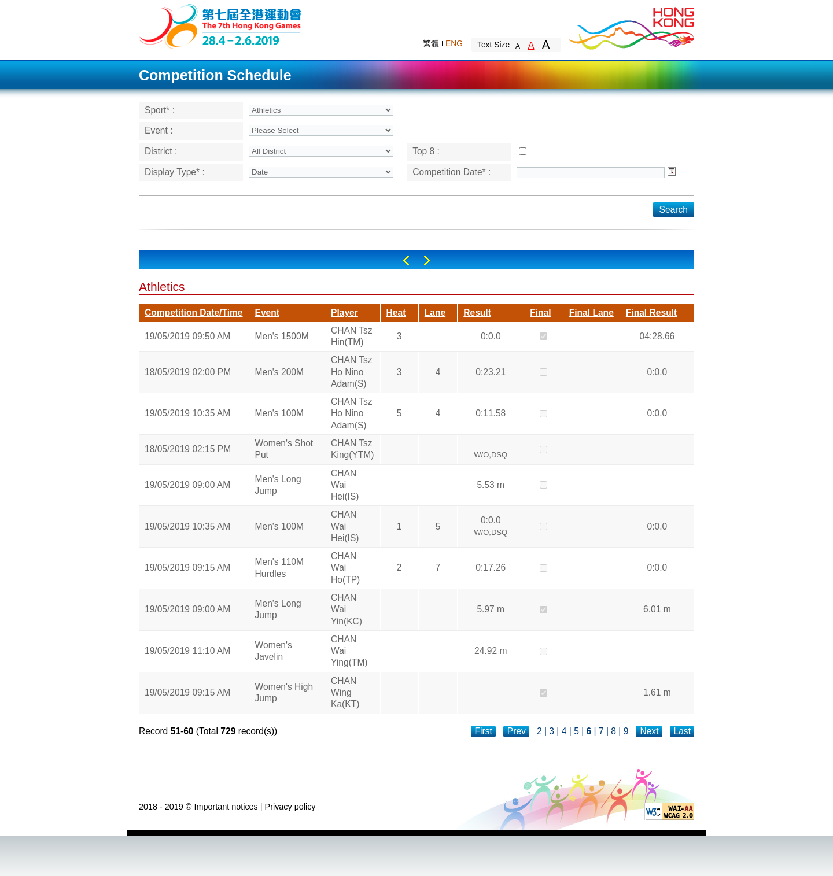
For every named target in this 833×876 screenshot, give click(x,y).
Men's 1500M (282, 336)
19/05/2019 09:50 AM (187, 336)
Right (426, 260)
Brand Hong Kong (630, 26)
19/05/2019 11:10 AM (187, 651)
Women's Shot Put (284, 449)
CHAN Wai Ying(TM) (349, 651)
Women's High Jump (284, 692)
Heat (396, 312)
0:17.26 (491, 567)
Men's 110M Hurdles (279, 567)
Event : (159, 130)
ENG (454, 43)
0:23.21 (491, 372)
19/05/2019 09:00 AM (187, 485)
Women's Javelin (273, 650)
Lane (435, 312)
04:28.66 (657, 336)
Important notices (225, 806)
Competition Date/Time (194, 312)
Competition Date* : (451, 172)
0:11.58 (491, 413)
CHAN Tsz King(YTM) (352, 449)
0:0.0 (491, 336)
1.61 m (657, 692)
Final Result (651, 312)
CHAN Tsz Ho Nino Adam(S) (352, 372)
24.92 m (490, 651)
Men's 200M (279, 372)
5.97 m (490, 609)
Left (406, 260)
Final (540, 312)
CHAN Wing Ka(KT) (345, 692)
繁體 (431, 43)
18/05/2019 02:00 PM (188, 372)
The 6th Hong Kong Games (221, 25)
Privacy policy (290, 806)
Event (267, 312)
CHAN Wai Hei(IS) (345, 485)
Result (477, 312)
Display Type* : (175, 172)
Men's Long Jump (278, 485)
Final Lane (591, 312)
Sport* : (160, 110)
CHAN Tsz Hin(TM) (352, 336)
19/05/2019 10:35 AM (187, 413)
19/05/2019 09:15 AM (187, 567)
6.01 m (657, 609)
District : (161, 151)
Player (344, 312)
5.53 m (490, 485)
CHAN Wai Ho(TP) (345, 568)
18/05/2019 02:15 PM (188, 449)
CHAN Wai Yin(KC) (346, 609)
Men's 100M (279, 413)
